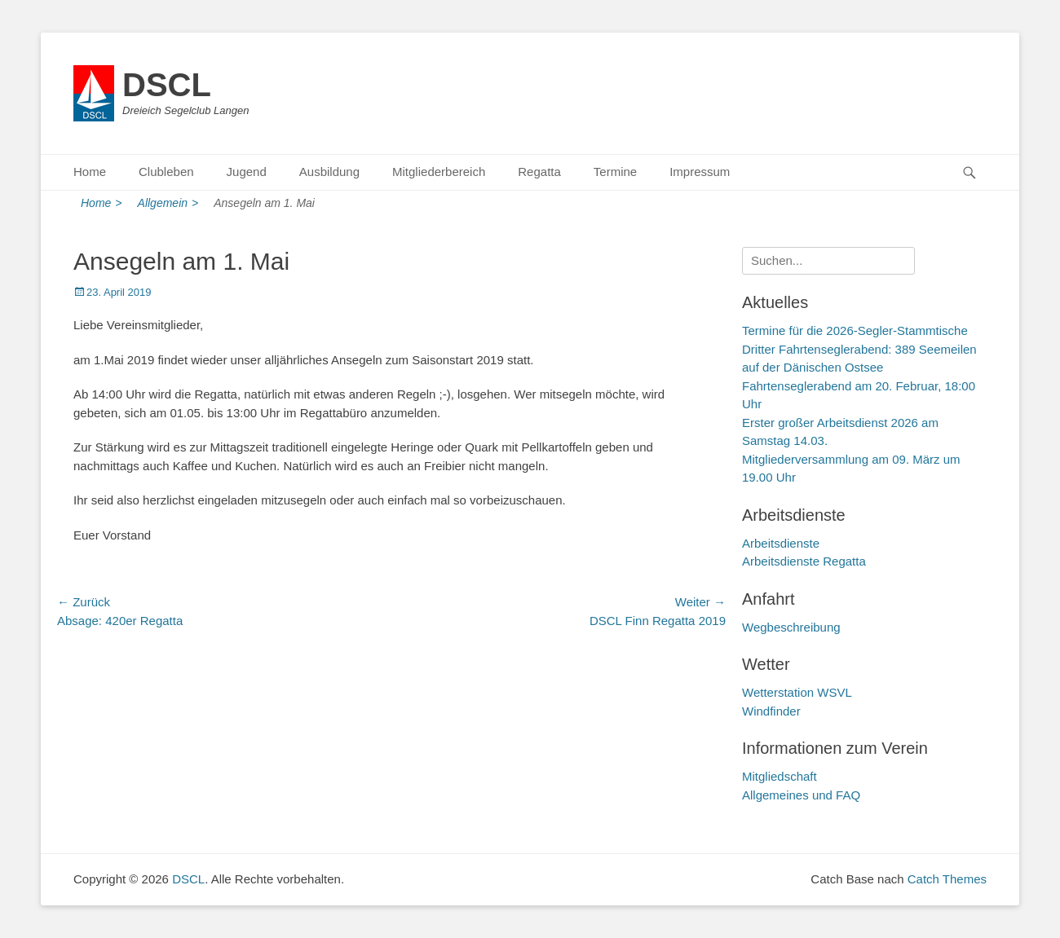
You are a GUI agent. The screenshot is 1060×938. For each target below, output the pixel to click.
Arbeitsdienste (780, 543)
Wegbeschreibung (791, 627)
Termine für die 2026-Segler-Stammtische (855, 330)
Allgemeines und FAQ (801, 795)
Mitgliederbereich (438, 171)
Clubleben (166, 171)
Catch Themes (947, 879)
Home (89, 171)
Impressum (699, 171)
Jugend (247, 171)
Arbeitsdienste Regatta (804, 561)
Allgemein (168, 203)
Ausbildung (329, 171)
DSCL (166, 85)
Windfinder (771, 711)
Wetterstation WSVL (797, 692)
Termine (615, 171)
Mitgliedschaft (779, 776)
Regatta (539, 171)
